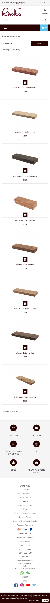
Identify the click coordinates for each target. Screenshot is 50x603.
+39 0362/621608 (28, 569)
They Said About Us (25, 494)
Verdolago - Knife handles (25, 132)
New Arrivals (25, 545)
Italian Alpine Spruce (25, 537)
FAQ (25, 509)
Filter (39, 43)
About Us (25, 490)
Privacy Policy (25, 517)
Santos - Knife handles (25, 265)
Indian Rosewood (25, 541)
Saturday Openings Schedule (25, 521)
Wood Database (25, 549)
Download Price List (25, 505)
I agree (45, 600)
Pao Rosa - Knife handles (25, 220)
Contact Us (25, 557)
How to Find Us (25, 498)
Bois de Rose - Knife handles (25, 88)
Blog (25, 581)
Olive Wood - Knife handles (25, 309)
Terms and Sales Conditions (25, 513)
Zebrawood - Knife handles (25, 397)
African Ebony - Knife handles (25, 176)
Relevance (15, 43)
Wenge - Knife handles (25, 353)
